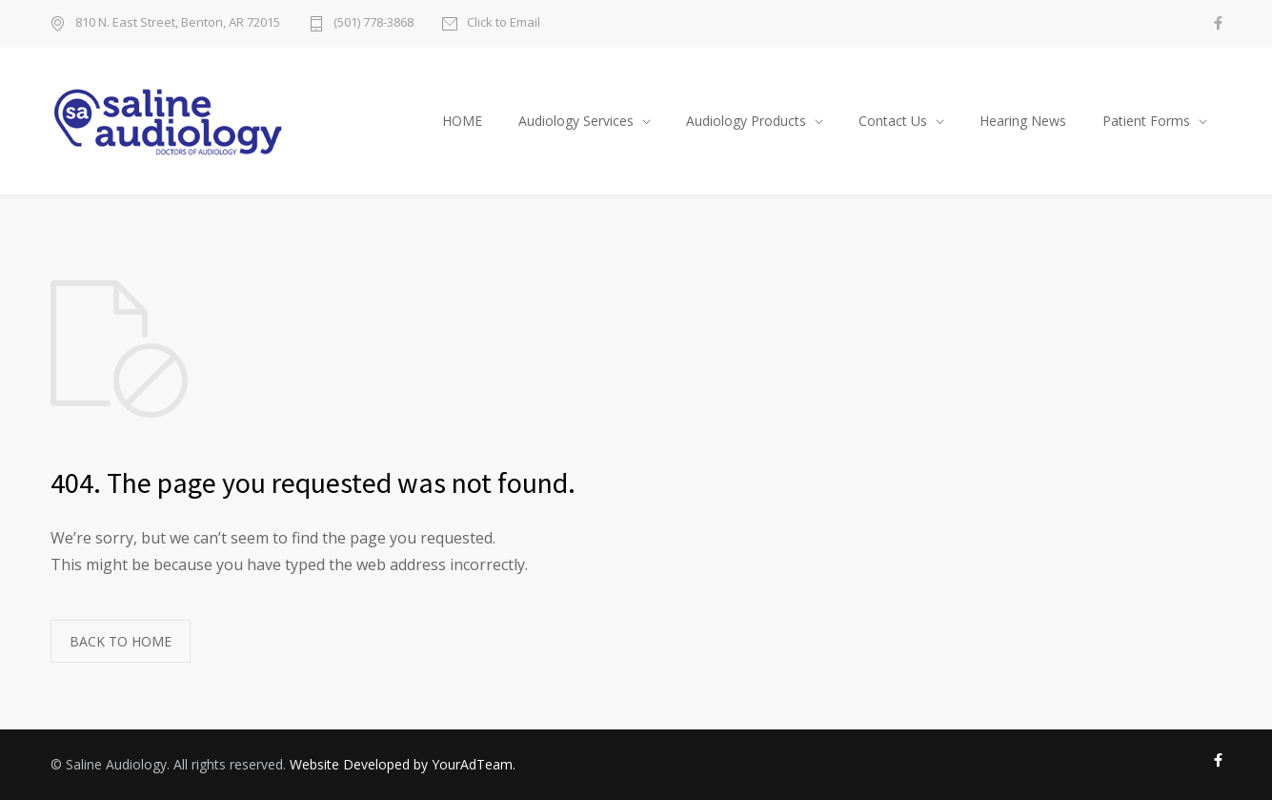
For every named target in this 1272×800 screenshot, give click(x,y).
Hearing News (1022, 121)
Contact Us (892, 121)
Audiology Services (576, 121)
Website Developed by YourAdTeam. (402, 764)
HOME (462, 121)
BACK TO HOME (121, 641)
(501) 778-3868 (373, 23)
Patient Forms (1146, 121)
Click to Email (503, 23)
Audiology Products (746, 121)
